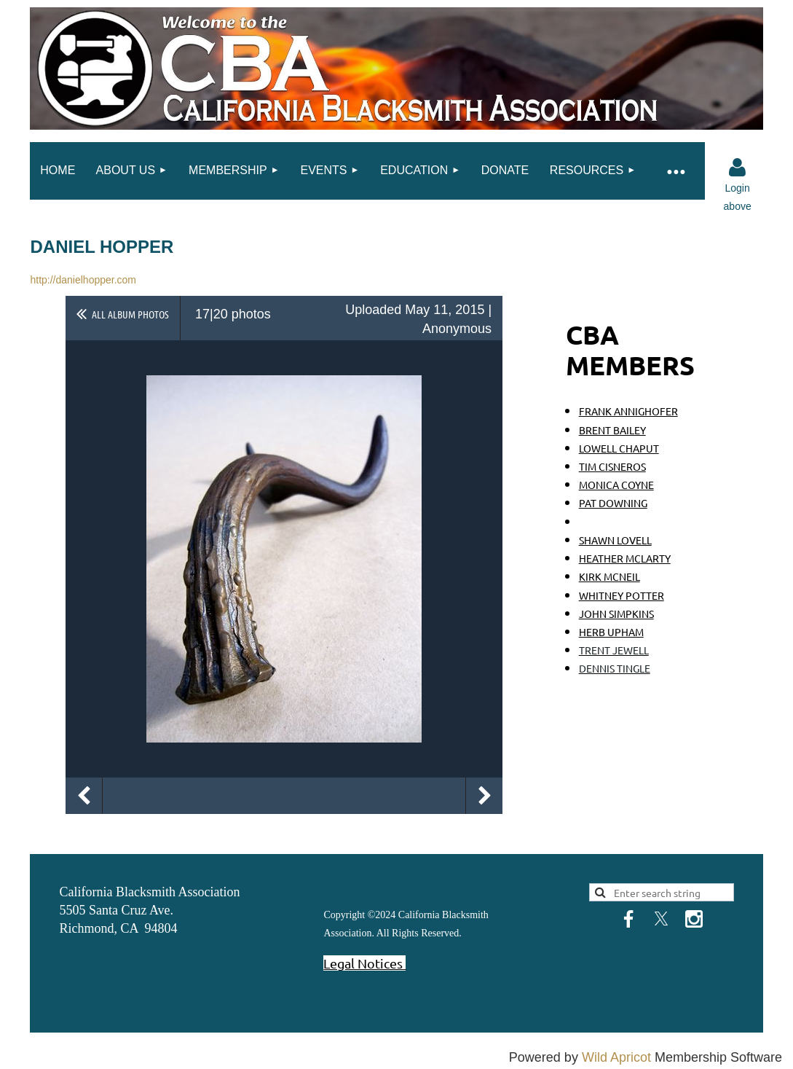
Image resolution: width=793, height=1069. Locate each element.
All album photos (130, 314)
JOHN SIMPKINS (616, 613)
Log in (737, 167)
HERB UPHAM (611, 631)
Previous (84, 796)
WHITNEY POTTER (621, 595)
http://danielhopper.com (83, 280)
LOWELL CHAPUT (619, 448)
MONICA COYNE (616, 484)
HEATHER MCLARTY (625, 558)
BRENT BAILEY (612, 429)
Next (484, 796)
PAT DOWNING (613, 502)
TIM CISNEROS (612, 466)
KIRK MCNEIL (609, 576)
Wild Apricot (616, 1057)
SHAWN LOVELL (615, 540)
